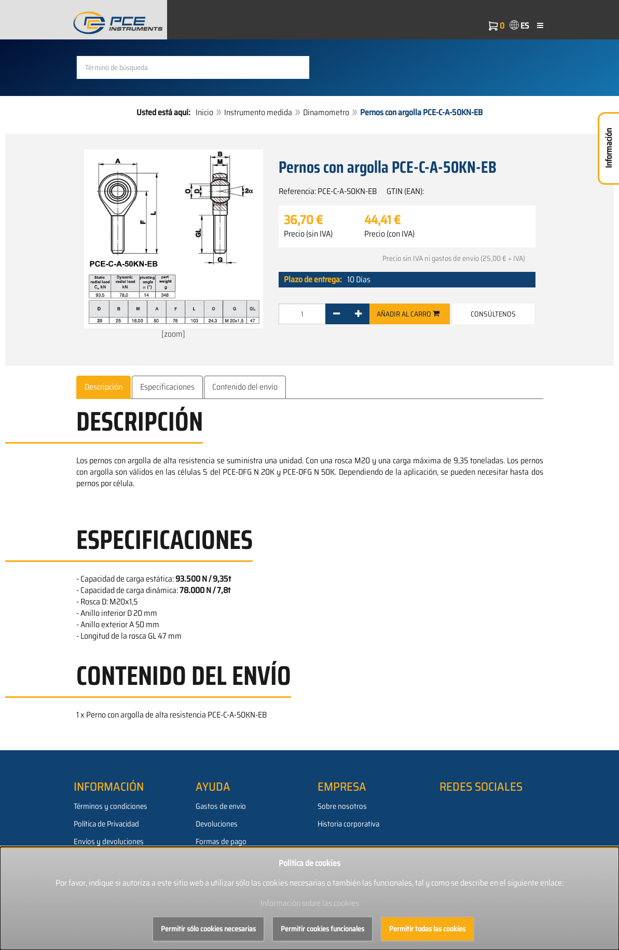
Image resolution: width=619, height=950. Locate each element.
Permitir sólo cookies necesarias (208, 928)
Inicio (204, 112)
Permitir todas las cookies (427, 928)
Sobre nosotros (342, 806)
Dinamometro (326, 112)
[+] (358, 314)
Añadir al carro (408, 314)
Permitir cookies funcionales (322, 928)
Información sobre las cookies (309, 903)
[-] (336, 314)
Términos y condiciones (110, 806)
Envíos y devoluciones (109, 841)
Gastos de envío (221, 806)
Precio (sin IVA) (308, 234)
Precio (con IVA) (389, 234)
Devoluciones (217, 824)
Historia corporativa (348, 824)
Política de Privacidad (106, 824)
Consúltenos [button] (493, 314)
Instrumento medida (258, 112)
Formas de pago (221, 841)
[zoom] (173, 244)
